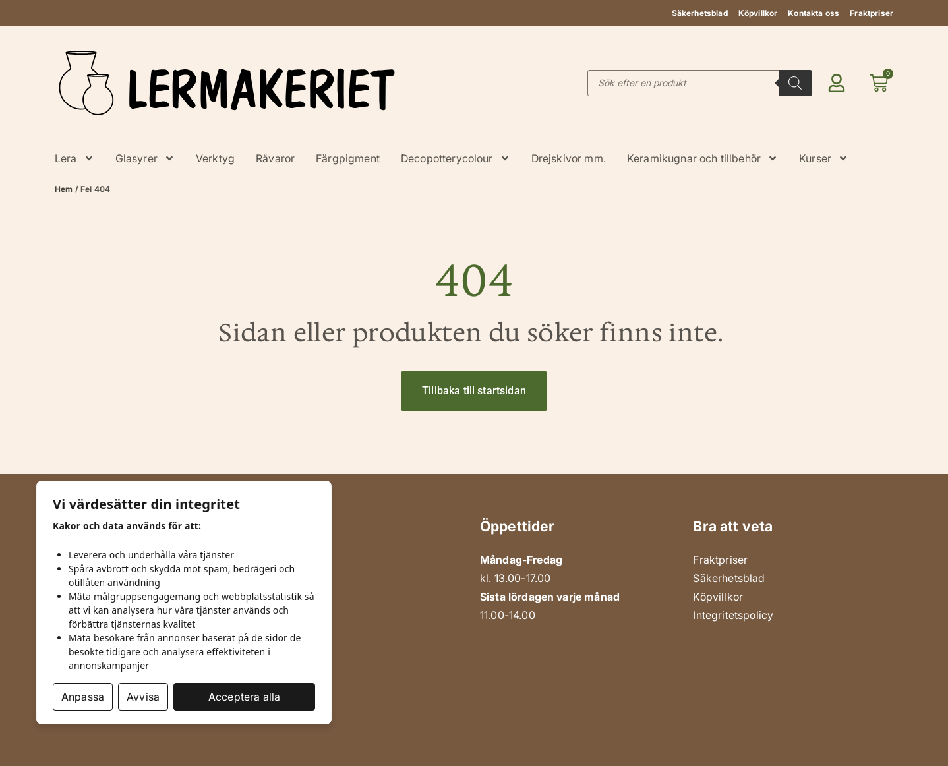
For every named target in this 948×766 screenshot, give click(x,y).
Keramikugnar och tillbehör (702, 158)
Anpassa (82, 696)
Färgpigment (348, 158)
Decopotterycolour (455, 158)
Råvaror (275, 158)
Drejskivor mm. (568, 158)
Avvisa (143, 696)
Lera (74, 158)
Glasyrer (145, 158)
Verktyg (215, 158)
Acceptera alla (244, 696)
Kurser (823, 158)
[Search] (795, 83)
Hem (64, 189)
